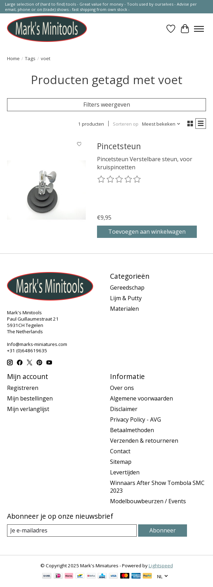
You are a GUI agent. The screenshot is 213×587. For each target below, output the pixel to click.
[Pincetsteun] (46, 189)
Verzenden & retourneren (144, 440)
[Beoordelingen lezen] (119, 179)
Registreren (22, 388)
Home (13, 58)
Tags (30, 58)
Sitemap (120, 462)
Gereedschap (127, 287)
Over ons (122, 388)
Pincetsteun (119, 146)
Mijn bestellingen (30, 398)
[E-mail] (72, 530)
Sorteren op (125, 124)
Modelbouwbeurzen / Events (148, 501)
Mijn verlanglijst (28, 409)
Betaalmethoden (132, 430)
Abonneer (162, 530)
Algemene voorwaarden (141, 398)
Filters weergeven (106, 104)
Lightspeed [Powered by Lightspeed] (161, 565)
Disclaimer (123, 409)
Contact (120, 451)
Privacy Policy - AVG (135, 419)
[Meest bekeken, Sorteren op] (161, 124)
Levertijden (125, 472)
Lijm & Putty (126, 298)
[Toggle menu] (199, 29)
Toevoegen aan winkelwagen (147, 231)
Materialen (124, 309)
